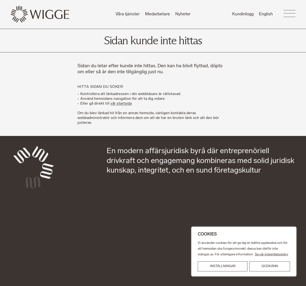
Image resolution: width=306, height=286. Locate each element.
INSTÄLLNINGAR (222, 266)
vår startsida (121, 104)
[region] (243, 251)
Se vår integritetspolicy (271, 254)
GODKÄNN (270, 266)
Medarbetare (157, 14)
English (266, 14)
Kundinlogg (243, 14)
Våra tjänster (127, 14)
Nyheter (183, 14)
